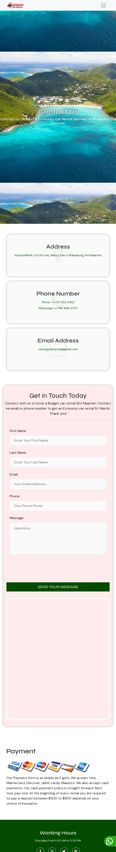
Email (14, 474)
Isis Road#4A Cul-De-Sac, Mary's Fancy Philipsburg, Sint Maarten (58, 255)
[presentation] (58, 569)
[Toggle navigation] (103, 5)
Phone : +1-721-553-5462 (58, 302)
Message (17, 518)
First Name (18, 431)
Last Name (18, 452)
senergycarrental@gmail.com (58, 349)
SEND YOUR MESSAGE (58, 586)
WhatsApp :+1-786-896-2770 (58, 308)
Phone (15, 496)
